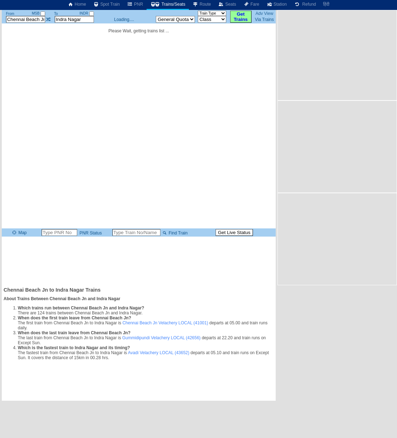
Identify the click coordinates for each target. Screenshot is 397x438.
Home (77, 4)
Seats (227, 4)
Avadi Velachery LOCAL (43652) (159, 352)
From (10, 14)
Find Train (174, 233)
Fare (251, 4)
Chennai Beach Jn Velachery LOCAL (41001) (165, 322)
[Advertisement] (138, 261)
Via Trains (264, 19)
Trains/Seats (167, 4)
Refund (305, 4)
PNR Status (90, 233)
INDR (87, 13)
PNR (135, 4)
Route (201, 4)
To (56, 14)
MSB (38, 13)
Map (19, 232)
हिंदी (326, 4)
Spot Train (106, 4)
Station (276, 4)
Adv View (264, 13)
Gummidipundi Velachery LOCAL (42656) (161, 337)
